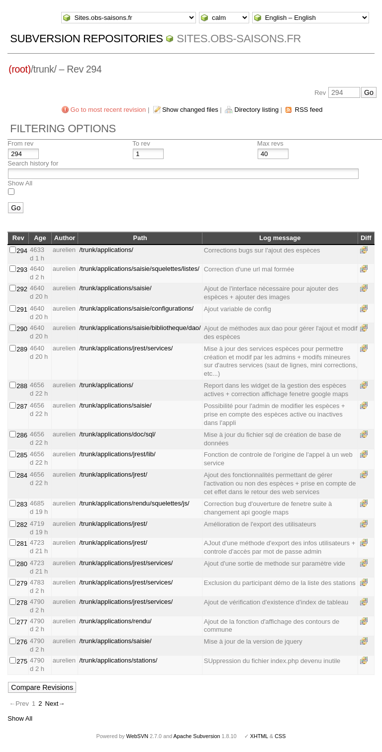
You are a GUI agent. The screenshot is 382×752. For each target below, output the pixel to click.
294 (21, 250)
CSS (280, 736)
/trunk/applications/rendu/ (115, 621)
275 (21, 661)
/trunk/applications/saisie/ (115, 288)
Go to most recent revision (108, 109)
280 (21, 564)
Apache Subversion (197, 736)
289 (21, 349)
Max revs (270, 143)
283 (21, 504)
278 (21, 602)
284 (21, 475)
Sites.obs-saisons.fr (239, 38)
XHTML (259, 736)
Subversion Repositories (86, 38)
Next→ (55, 703)
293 (21, 269)
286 (21, 435)
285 (21, 455)
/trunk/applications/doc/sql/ (117, 434)
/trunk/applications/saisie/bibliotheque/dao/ (139, 328)
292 (21, 289)
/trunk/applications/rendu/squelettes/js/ (134, 503)
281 (21, 543)
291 (21, 309)
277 (21, 622)
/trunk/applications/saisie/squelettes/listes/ (139, 268)
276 (21, 642)
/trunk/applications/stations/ (118, 660)
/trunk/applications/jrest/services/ (126, 348)
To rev (141, 143)
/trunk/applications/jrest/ (113, 474)
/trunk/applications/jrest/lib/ (117, 454)
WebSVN (137, 736)
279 (21, 583)
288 (21, 386)
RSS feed (309, 109)
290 (21, 329)
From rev (20, 143)
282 (21, 524)
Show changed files (190, 109)
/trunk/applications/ (106, 249)
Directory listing (256, 109)
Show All (19, 183)
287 (21, 406)
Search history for (32, 163)
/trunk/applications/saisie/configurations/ (136, 308)
